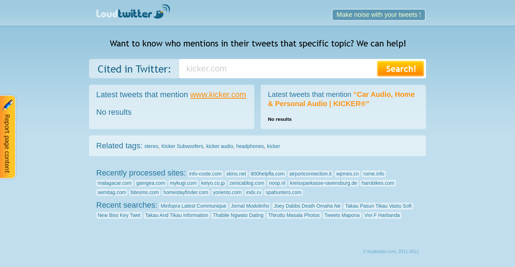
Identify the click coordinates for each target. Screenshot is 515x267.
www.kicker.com (218, 94)
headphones (250, 146)
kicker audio (219, 146)
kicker (273, 146)
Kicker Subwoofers (182, 146)
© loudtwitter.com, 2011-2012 (391, 251)
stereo (151, 146)
